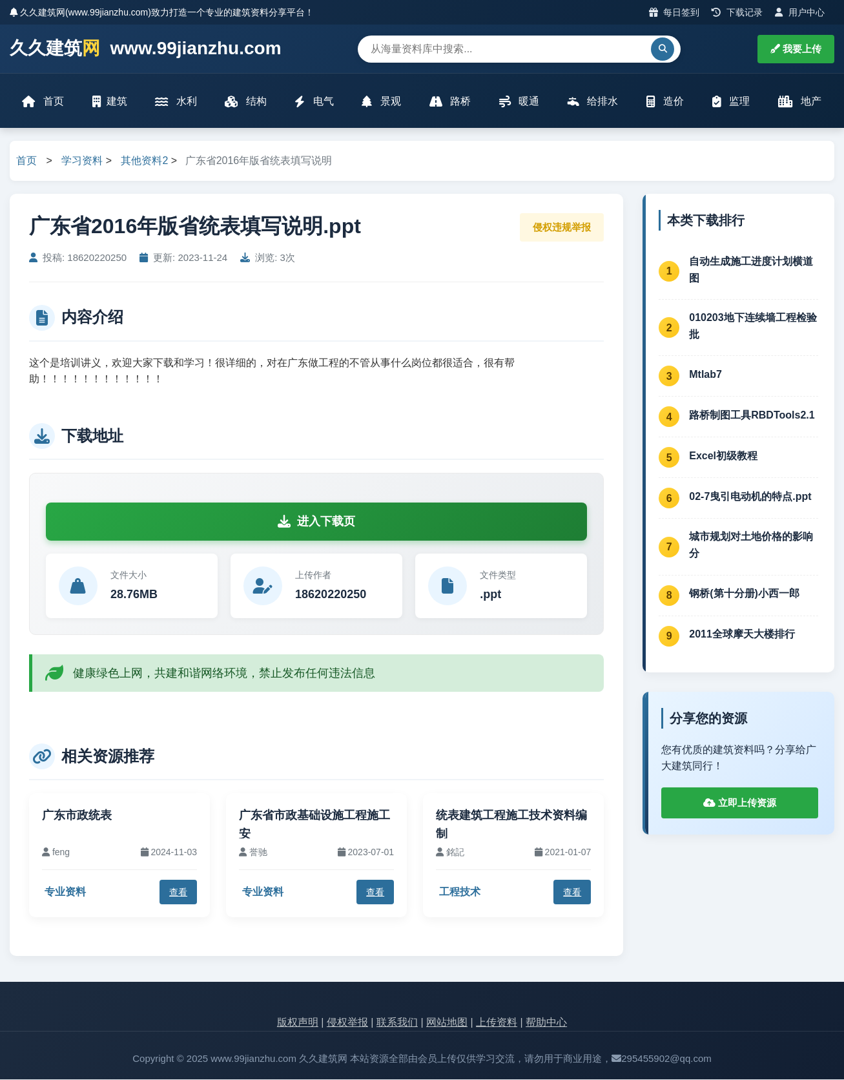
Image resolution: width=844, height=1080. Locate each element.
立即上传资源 (739, 803)
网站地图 (447, 1023)
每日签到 (674, 12)
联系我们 (397, 1023)
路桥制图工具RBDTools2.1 (751, 415)
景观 (381, 102)
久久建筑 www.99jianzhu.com (146, 48)
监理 (731, 102)
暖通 (519, 102)
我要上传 (795, 48)
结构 (246, 102)
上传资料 (496, 1023)
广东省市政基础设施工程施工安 (314, 826)
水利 (176, 102)
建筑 (109, 102)
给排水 (593, 102)
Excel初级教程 (723, 456)
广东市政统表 (77, 816)
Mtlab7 (705, 374)
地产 (799, 102)
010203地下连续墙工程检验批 (752, 327)
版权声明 (297, 1023)
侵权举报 (347, 1023)
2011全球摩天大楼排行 (742, 635)
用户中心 (800, 12)
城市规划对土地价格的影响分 (751, 546)
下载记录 (737, 12)
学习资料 (82, 161)
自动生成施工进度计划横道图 (751, 270)
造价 (665, 102)
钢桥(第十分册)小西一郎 (744, 594)
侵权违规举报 (562, 227)
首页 (43, 102)
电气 (314, 102)
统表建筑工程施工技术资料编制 (511, 826)
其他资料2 (144, 161)
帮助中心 (546, 1023)
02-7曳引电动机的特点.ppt (750, 497)
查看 (178, 893)
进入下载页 (316, 521)
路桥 (450, 102)
